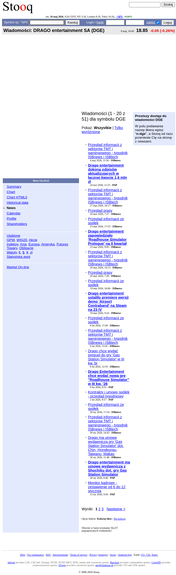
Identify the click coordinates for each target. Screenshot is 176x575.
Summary (14, 186)
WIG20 (22, 240)
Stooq (113, 554)
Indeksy (12, 244)
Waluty (12, 252)
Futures (62, 244)
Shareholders (17, 224)
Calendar (14, 213)
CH (148, 554)
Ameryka (48, 244)
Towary (12, 248)
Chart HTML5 (17, 197)
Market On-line (18, 267)
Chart (11, 192)
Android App (125, 554)
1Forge (62, 565)
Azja (23, 244)
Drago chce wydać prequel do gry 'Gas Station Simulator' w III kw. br (106, 357)
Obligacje (26, 248)
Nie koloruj (120, 518)
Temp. (154, 554)
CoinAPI (156, 562)
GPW (10, 240)
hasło (100, 22)
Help (22, 554)
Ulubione (13, 235)
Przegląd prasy (100, 211)
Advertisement (60, 554)
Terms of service (78, 554)
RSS (48, 554)
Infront (11, 562)
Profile (11, 218)
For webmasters (35, 554)
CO (143, 554)
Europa (33, 244)
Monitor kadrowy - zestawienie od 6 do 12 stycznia (106, 487)
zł (31, 252)
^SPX (119, 16)
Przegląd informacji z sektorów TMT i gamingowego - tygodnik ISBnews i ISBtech (107, 151)
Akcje (33, 240)
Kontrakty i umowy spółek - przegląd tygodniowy (108, 394)
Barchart (114, 562)
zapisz (151, 22)
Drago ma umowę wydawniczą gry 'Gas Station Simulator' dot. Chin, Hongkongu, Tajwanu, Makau (105, 446)
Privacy (93, 554)
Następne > (116, 509)
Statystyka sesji (18, 257)
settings (103, 554)
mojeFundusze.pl (104, 565)
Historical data (17, 202)
